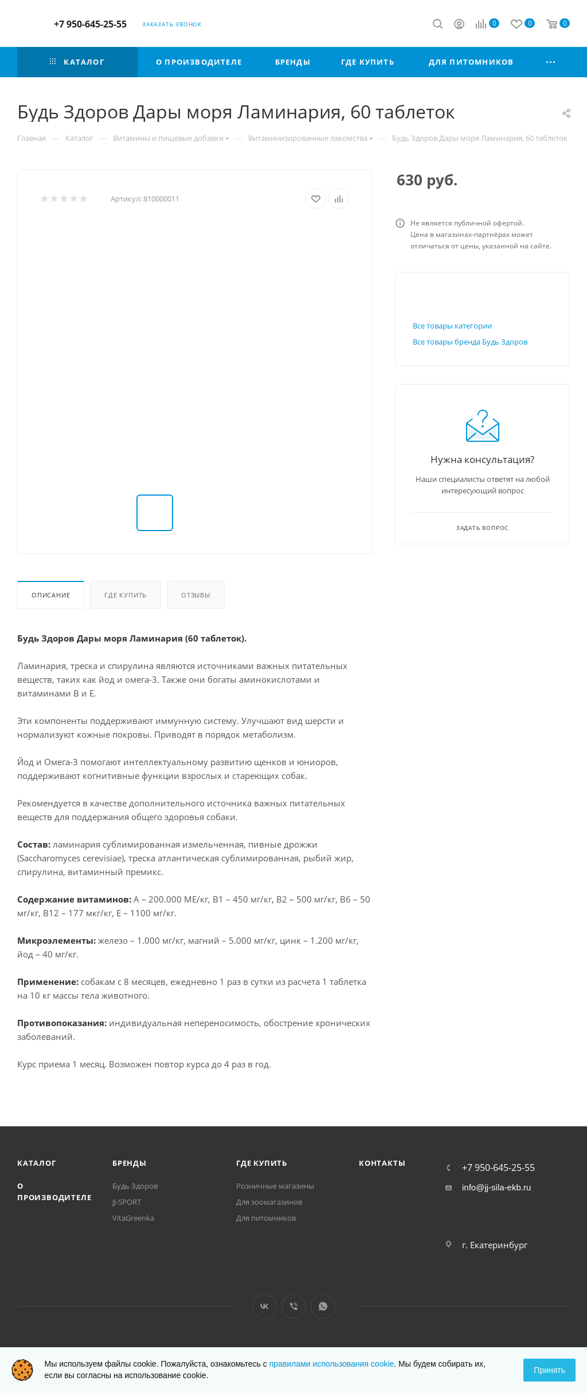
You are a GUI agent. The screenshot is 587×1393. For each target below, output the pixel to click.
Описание (51, 595)
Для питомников (266, 1218)
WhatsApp (323, 1306)
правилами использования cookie (331, 1363)
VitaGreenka (133, 1218)
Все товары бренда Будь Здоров (470, 342)
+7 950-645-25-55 (90, 24)
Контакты (382, 1163)
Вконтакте (264, 1306)
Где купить (125, 595)
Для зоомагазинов (269, 1202)
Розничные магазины (275, 1186)
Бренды (129, 1163)
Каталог (36, 1163)
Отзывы (195, 595)
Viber (293, 1306)
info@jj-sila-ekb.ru (496, 1187)
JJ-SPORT (126, 1202)
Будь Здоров (135, 1186)
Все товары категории (452, 325)
